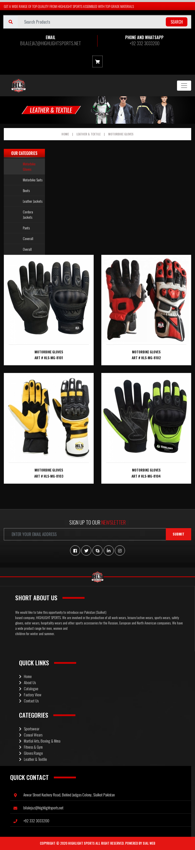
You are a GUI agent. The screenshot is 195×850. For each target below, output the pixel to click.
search (177, 22)
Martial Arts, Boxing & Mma (39, 741)
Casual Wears (30, 734)
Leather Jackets (32, 201)
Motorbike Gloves (121, 134)
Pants (26, 227)
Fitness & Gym (31, 747)
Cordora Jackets (28, 214)
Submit (178, 534)
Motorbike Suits (32, 179)
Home (65, 134)
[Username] (104, 21)
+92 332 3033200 (144, 43)
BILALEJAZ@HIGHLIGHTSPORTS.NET (50, 43)
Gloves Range (31, 753)
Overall (27, 249)
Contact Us (29, 700)
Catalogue (28, 688)
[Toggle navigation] (184, 86)
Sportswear (29, 728)
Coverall (28, 238)
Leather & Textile (88, 134)
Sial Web (149, 843)
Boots (26, 190)
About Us (27, 682)
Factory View (30, 694)
